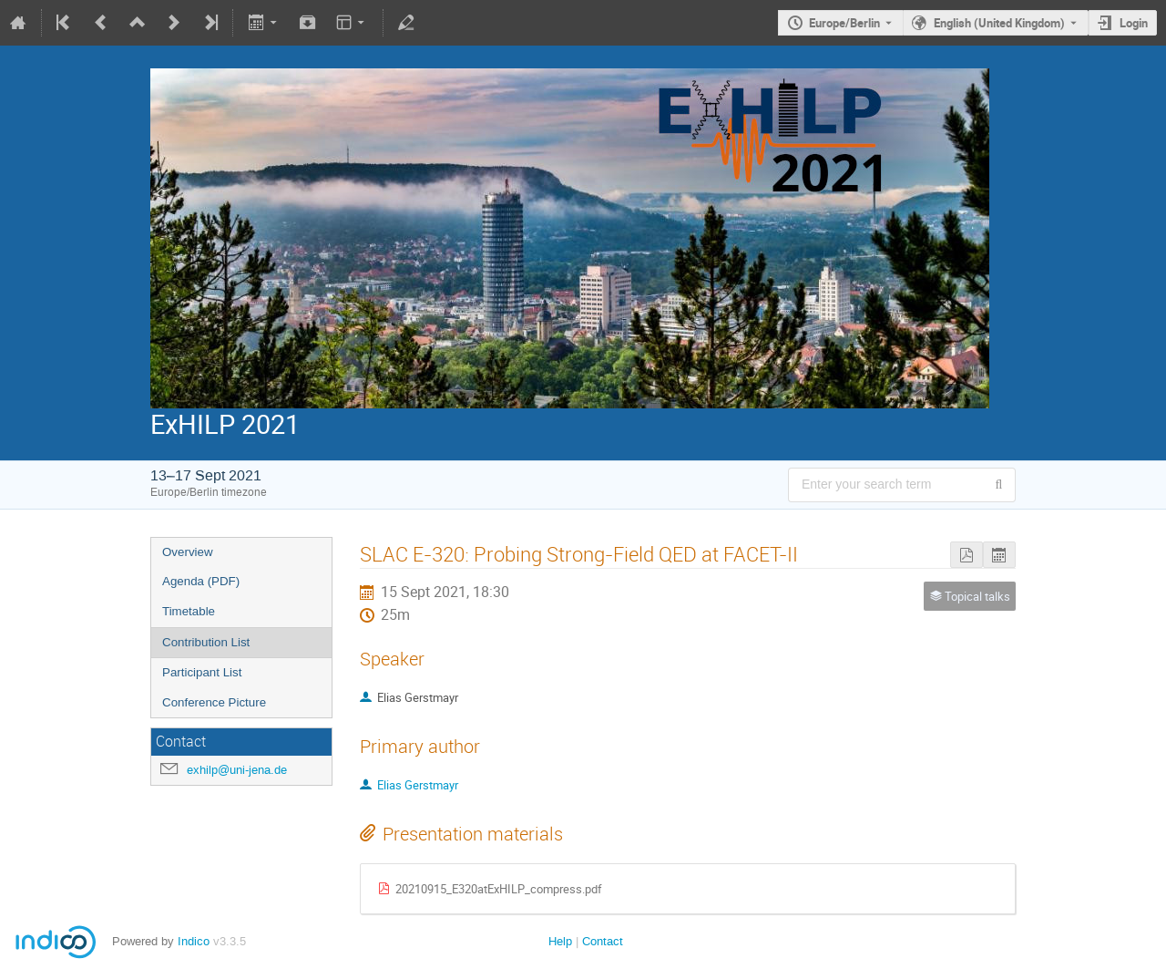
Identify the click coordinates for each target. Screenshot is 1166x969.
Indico (194, 941)
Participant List (201, 672)
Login (1134, 23)
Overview (187, 552)
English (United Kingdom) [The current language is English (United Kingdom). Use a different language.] (999, 23)
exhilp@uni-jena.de (237, 770)
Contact (602, 941)
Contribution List (206, 642)
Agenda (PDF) (201, 581)
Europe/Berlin (844, 23)
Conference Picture (214, 702)
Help (560, 941)
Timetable (188, 611)
